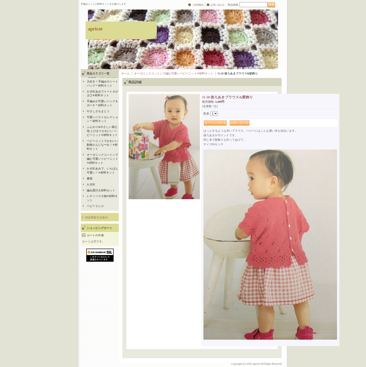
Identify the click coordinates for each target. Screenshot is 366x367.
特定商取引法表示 (96, 217)
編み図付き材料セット (101, 190)
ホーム (125, 73)
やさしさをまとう (98, 111)
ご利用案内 (198, 5)
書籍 (89, 178)
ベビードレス (95, 206)
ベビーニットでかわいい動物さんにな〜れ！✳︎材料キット (102, 145)
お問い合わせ (217, 5)
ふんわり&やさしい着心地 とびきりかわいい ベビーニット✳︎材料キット (102, 131)
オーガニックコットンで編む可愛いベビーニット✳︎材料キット (102, 158)
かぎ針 (91, 184)
